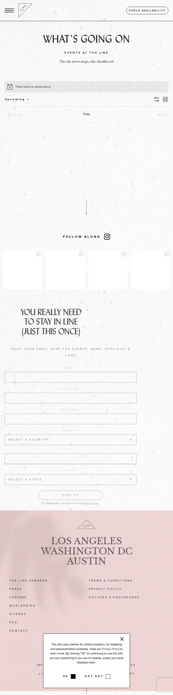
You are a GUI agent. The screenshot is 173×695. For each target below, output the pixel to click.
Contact (18, 637)
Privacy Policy (105, 595)
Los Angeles (86, 547)
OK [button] (65, 676)
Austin (86, 567)
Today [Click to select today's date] (86, 114)
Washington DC (87, 557)
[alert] (33, 87)
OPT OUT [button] (94, 676)
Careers (18, 603)
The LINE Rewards (28, 587)
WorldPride (22, 612)
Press (15, 595)
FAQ (13, 629)
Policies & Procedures (114, 603)
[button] (9, 10)
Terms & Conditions (111, 587)
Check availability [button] (147, 10)
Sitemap (18, 620)
